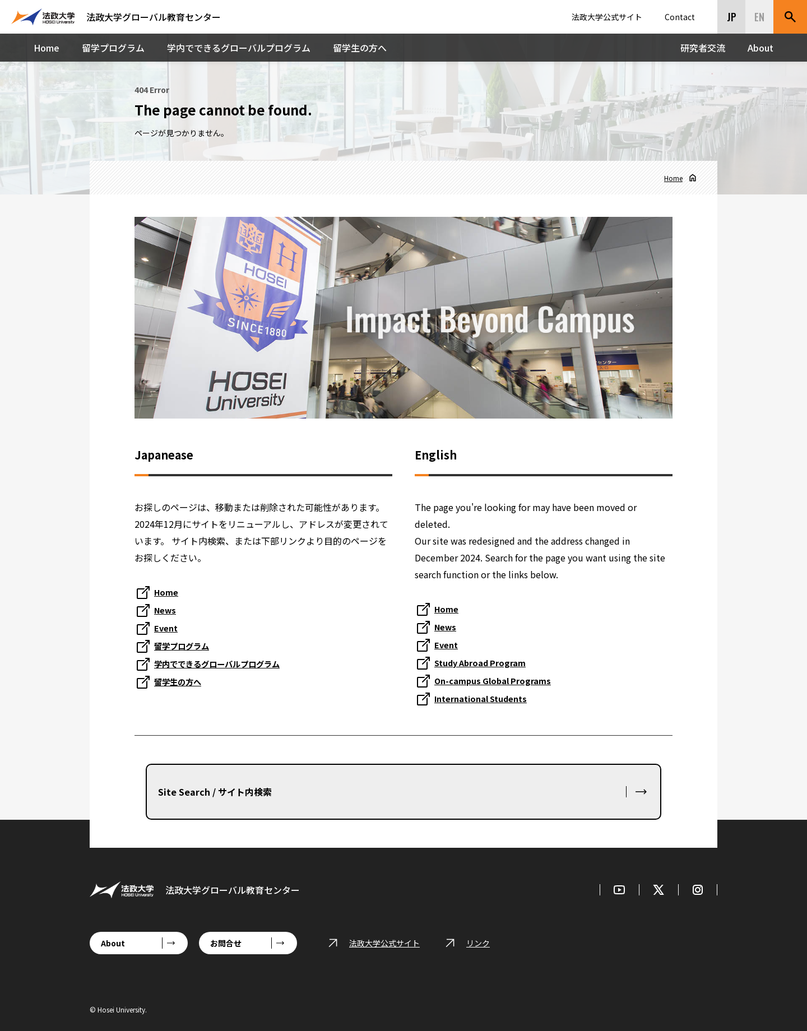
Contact (680, 16)
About (760, 47)
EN (759, 17)
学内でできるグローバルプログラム (238, 47)
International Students (486, 698)
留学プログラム (113, 47)
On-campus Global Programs (497, 680)
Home (46, 47)
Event (167, 627)
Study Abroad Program (485, 662)
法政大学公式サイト (607, 16)
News (166, 609)
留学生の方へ (360, 47)
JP (731, 17)
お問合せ (226, 943)
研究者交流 (702, 47)
